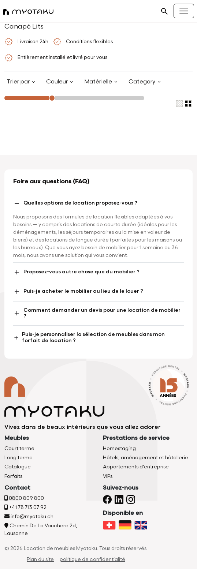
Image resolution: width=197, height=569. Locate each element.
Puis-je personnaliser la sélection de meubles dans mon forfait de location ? (89, 337)
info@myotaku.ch (28, 516)
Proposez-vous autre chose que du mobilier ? (76, 272)
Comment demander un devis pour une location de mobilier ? (97, 313)
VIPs (107, 476)
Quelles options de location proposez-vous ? (75, 203)
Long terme (18, 457)
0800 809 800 (24, 498)
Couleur (57, 81)
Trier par (19, 81)
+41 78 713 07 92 (25, 507)
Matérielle (99, 81)
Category (143, 81)
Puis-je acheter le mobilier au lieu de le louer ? (78, 291)
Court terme (19, 448)
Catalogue (17, 467)
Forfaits (13, 476)
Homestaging (119, 448)
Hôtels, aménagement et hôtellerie (145, 457)
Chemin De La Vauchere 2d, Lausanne (40, 529)
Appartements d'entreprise (136, 467)
